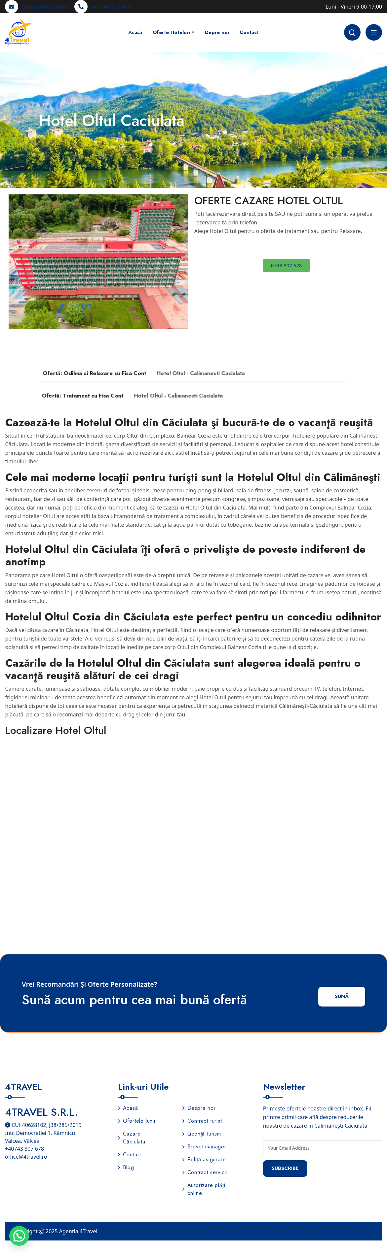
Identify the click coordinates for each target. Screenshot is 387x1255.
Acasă (135, 32)
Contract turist (202, 1122)
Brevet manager (204, 1148)
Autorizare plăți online (203, 1190)
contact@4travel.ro (44, 6)
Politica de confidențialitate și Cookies (256, 1232)
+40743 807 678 (24, 1150)
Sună (340, 997)
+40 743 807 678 (111, 6)
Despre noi (198, 1109)
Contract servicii (204, 1173)
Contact (249, 32)
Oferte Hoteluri (171, 32)
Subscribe (287, 1169)
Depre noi (217, 32)
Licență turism (201, 1135)
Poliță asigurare (204, 1161)
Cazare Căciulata (131, 1139)
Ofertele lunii (136, 1122)
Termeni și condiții (336, 1232)
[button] (16, 261)
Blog (126, 1168)
